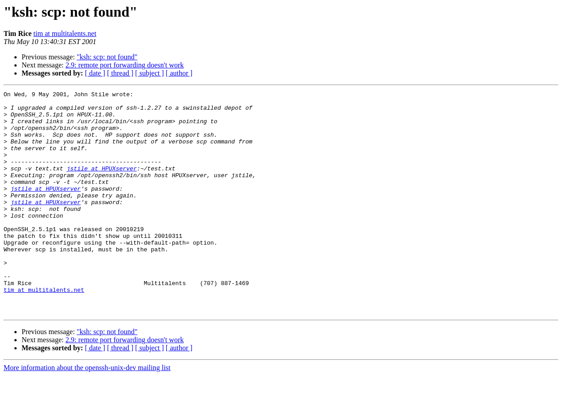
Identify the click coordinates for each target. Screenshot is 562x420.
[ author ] (179, 73)
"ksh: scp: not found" (107, 57)
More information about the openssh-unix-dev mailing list (87, 412)
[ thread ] (120, 73)
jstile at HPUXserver (101, 184)
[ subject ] (149, 73)
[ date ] (95, 73)
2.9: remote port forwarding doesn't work (125, 65)
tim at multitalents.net (64, 33)
